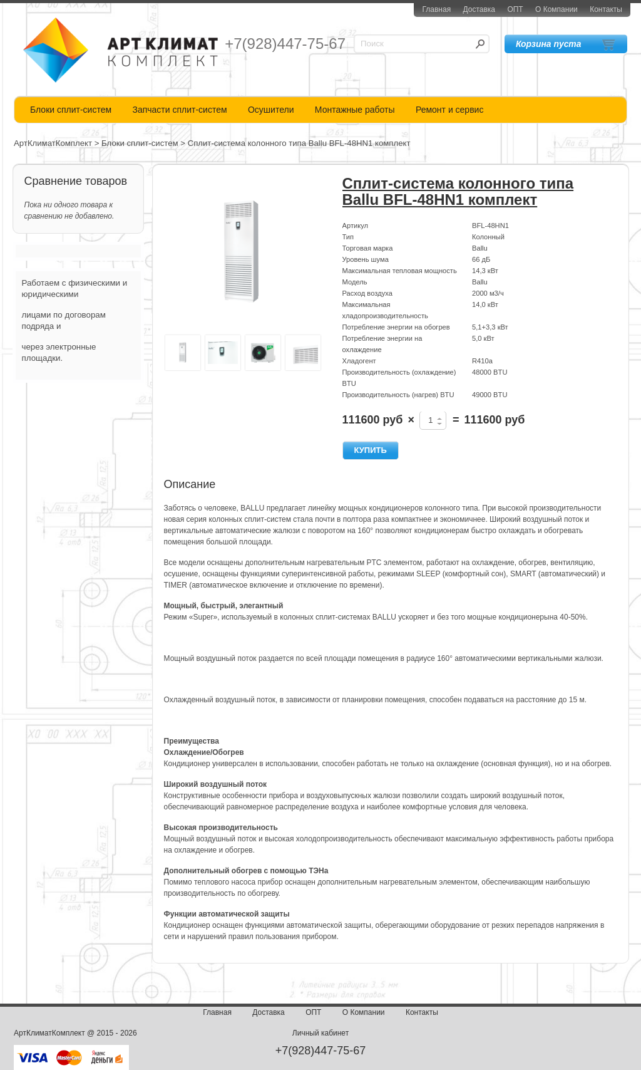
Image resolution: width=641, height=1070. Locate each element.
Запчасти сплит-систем (179, 110)
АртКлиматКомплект (53, 143)
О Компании (556, 9)
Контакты (606, 9)
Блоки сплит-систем (70, 110)
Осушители (271, 110)
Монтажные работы (355, 110)
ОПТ (515, 9)
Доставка (479, 9)
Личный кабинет (320, 1033)
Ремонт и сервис (450, 110)
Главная (436, 9)
